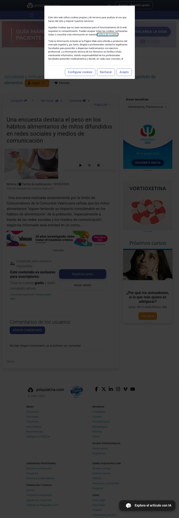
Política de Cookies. (107, 34)
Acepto (124, 72)
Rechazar (106, 72)
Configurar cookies (80, 72)
